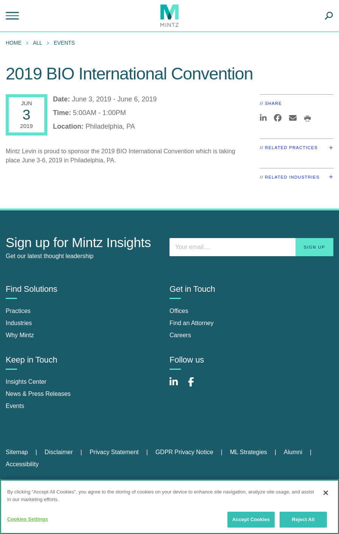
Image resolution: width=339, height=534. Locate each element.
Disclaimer (59, 452)
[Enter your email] (251, 247)
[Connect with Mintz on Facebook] (195, 385)
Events (64, 43)
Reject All (303, 519)
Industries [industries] (19, 323)
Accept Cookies (251, 519)
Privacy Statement (114, 452)
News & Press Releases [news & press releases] (38, 394)
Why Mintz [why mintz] (20, 335)
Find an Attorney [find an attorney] (192, 323)
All (37, 43)
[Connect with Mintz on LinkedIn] (177, 385)
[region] (169, 507)
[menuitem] (15, 42)
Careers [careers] (180, 335)
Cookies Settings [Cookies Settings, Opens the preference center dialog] (27, 519)
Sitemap (17, 452)
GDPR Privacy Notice (184, 452)
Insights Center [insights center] (26, 381)
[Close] (325, 492)
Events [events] (15, 406)
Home (14, 43)
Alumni (293, 452)
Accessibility (22, 464)
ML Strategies (248, 452)
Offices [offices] (179, 311)
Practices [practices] (18, 311)
